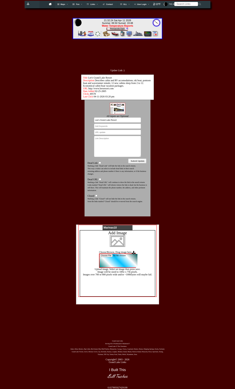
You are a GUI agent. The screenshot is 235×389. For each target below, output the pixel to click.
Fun (76, 4)
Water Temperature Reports (117, 26)
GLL (123, 4)
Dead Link (93, 163)
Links (91, 4)
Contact (108, 4)
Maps (61, 4)
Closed (91, 196)
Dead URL (93, 179)
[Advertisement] (124, 52)
